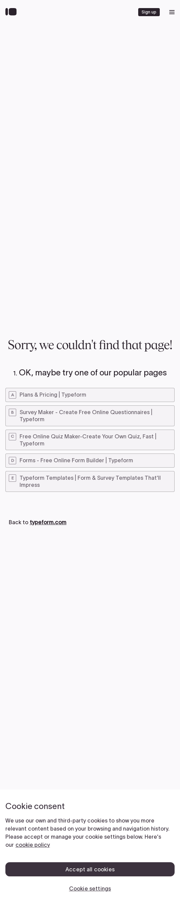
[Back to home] (12, 12)
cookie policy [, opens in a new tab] (33, 845)
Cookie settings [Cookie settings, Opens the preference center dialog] (90, 888)
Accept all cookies (90, 869)
